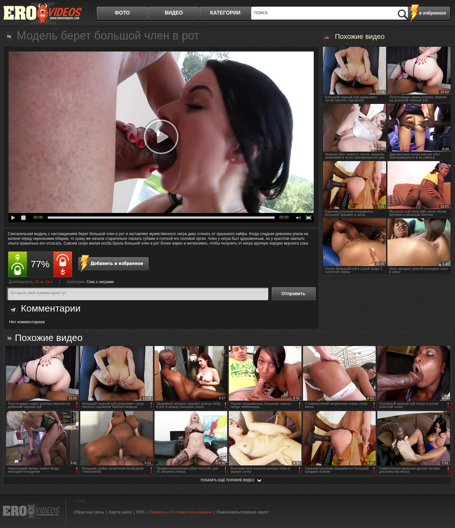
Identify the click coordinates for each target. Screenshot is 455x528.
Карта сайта (120, 512)
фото (122, 12)
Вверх (443, 495)
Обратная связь (89, 512)
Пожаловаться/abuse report (242, 512)
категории (225, 12)
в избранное (432, 12)
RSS (140, 512)
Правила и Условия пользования (180, 512)
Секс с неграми (100, 282)
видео (174, 12)
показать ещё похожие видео (227, 480)
